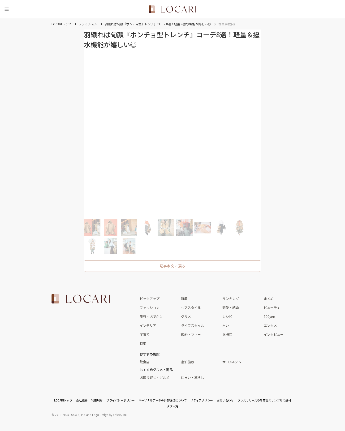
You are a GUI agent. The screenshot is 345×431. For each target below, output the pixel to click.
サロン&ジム (231, 361)
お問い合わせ (225, 400)
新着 (184, 298)
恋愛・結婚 (230, 307)
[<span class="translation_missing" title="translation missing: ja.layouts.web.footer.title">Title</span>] (81, 298)
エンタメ (270, 325)
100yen (269, 316)
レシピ (227, 316)
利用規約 (97, 400)
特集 (143, 343)
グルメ (186, 316)
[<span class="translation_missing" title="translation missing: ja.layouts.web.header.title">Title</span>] (172, 9)
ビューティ (272, 307)
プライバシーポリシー (120, 400)
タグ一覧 (172, 406)
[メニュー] (6, 9)
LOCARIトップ (63, 400)
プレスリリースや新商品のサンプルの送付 (264, 400)
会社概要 (81, 400)
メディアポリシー (201, 400)
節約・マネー (191, 334)
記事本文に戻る (172, 265)
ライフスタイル (192, 325)
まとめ (269, 298)
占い (225, 325)
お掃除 (227, 334)
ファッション (150, 307)
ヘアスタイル (191, 307)
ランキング (230, 298)
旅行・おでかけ (151, 316)
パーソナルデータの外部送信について (162, 400)
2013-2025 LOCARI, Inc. (70, 415)
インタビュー (274, 334)
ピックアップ (150, 298)
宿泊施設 (187, 361)
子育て (145, 334)
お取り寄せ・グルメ (154, 377)
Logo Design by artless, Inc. (109, 415)
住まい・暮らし (192, 377)
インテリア (148, 325)
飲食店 (145, 361)
